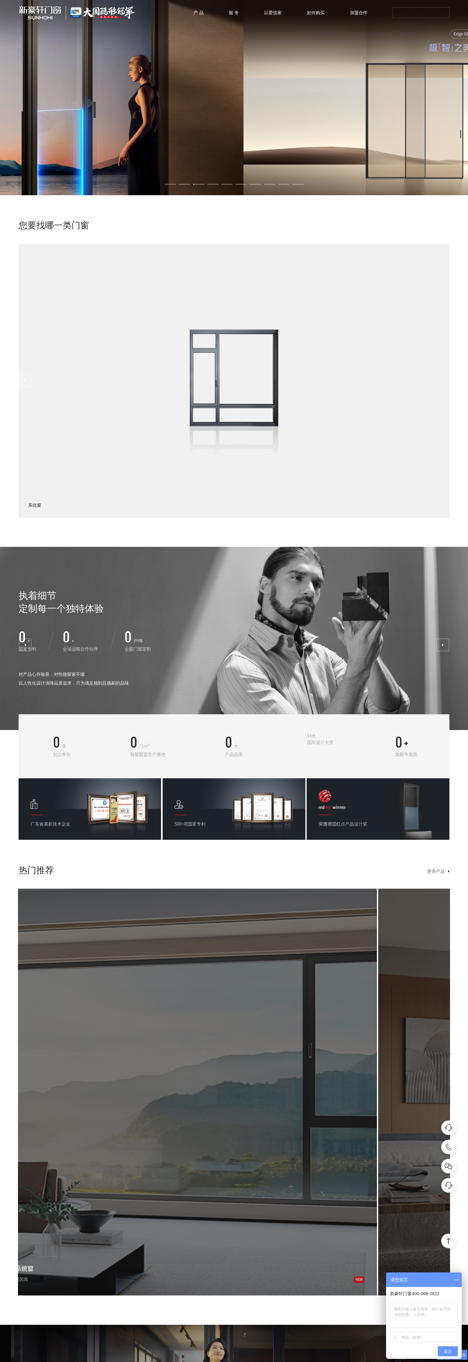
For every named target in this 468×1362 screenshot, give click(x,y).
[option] (234, 97)
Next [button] (25, 380)
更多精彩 (27, 1120)
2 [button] (184, 184)
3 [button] (198, 184)
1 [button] (170, 184)
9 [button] (283, 184)
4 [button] (212, 184)
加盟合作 (358, 12)
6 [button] (241, 184)
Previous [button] (25, 642)
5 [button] (227, 184)
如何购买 (316, 12)
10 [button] (297, 184)
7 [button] (255, 184)
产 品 (199, 12)
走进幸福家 (434, 1233)
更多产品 (436, 871)
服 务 (234, 12)
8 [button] (269, 184)
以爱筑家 (273, 12)
